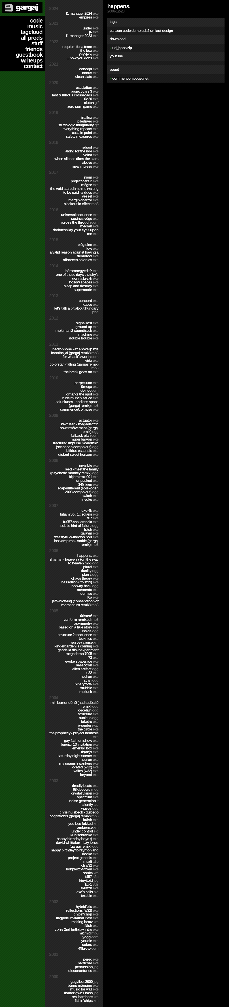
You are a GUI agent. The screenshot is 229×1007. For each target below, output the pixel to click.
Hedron (89, 676)
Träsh (91, 529)
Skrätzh (89, 888)
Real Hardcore (85, 997)
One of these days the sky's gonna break (77, 277)
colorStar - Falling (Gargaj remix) (74, 366)
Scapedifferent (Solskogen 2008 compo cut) (77, 490)
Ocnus (90, 73)
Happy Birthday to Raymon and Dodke (74, 852)
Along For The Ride (81, 151)
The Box (89, 50)
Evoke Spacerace (81, 661)
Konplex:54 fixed (82, 869)
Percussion (86, 967)
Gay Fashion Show (81, 741)
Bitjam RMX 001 (83, 477)
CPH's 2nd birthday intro (76, 929)
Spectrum (87, 797)
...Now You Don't (82, 58)
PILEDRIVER (87, 121)
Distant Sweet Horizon (78, 454)
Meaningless (85, 166)
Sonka (90, 873)
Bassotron (87, 665)
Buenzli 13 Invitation (79, 744)
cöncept (88, 69)
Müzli (90, 861)
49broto (88, 948)
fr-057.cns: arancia (80, 522)
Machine (88, 334)
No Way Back (84, 586)
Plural (90, 567)
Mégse (89, 185)
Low (92, 248)
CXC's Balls (87, 892)
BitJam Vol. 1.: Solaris (79, 514)
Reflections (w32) (82, 910)
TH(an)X (89, 752)
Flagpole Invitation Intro (77, 918)
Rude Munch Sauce (80, 398)
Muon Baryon (84, 439)
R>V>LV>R (88, 54)
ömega (89, 387)
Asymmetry (86, 623)
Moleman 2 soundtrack (76, 331)
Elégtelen (88, 245)
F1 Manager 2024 (82, 13)
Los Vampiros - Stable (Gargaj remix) (76, 543)
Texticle (89, 896)
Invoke (89, 499)
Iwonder (88, 725)
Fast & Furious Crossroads (75, 95)
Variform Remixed (81, 620)
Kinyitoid (88, 880)
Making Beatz (84, 922)
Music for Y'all (84, 989)
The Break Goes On (81, 372)
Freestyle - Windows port (76, 537)
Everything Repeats (80, 129)
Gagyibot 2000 (84, 982)
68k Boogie (85, 789)
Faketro (89, 722)
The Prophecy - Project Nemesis (73, 735)
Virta (91, 360)
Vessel (90, 196)
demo (135, 31)
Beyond (89, 775)
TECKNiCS (88, 639)
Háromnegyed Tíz (81, 271)
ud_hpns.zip (122, 48)
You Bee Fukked (83, 824)
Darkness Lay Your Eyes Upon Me (75, 232)
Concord (88, 301)
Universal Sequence (79, 215)
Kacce (90, 304)
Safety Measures (82, 136)
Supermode (86, 290)
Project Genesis (83, 858)
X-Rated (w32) (85, 767)
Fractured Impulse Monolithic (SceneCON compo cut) (75, 445)
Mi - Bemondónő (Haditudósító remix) (74, 705)
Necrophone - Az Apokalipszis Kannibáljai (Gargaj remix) (74, 351)
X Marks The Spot (82, 394)
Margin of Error (83, 200)
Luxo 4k (89, 510)
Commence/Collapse (79, 409)
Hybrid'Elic (87, 907)
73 (93, 657)
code (36, 20)
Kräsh (90, 820)
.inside (89, 631)
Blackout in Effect (81, 204)
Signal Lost (87, 323)
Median (89, 226)
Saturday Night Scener (77, 756)
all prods (31, 38)
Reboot (90, 147)
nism (91, 177)
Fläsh (91, 926)
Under (90, 28)
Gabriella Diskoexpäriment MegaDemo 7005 (77, 652)
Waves (89, 808)
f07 (92, 518)
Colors (90, 945)
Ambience (87, 827)
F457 (91, 877)
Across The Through (79, 222)
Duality (89, 571)
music (34, 26)
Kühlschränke (84, 835)
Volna (90, 155)
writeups (31, 60)
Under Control (84, 831)
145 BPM (88, 484)
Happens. (87, 555)
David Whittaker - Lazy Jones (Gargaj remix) (77, 845)
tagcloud (31, 32)
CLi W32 (89, 865)
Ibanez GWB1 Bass (81, 993)
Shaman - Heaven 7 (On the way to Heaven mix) (73, 561)
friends (33, 49)
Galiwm (89, 533)
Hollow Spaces (83, 282)
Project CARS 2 (84, 181)
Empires (88, 17)
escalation (87, 87)
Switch (90, 496)
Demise (89, 593)
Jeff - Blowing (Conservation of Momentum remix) (75, 603)
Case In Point (85, 133)
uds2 (145, 31)
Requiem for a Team (80, 47)
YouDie (89, 941)
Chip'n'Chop (86, 914)
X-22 (92, 673)
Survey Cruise (84, 642)
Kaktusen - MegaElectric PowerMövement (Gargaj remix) (78, 428)
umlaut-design (161, 31)
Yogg (90, 937)
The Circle (88, 729)
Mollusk (88, 692)
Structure (88, 714)
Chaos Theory (84, 578)
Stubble (89, 688)
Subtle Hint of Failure (79, 526)
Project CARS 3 (84, 91)
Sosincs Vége (84, 218)
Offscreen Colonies (80, 260)
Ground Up (86, 327)
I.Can (91, 680)
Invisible (88, 465)
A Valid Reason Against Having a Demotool (74, 254)
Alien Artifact (85, 669)
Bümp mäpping (83, 985)
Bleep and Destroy (81, 286)
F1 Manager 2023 (82, 36)
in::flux (89, 117)
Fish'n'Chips (86, 1001)
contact (33, 66)
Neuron (89, 759)
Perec (90, 959)
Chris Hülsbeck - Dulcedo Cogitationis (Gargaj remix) (73, 814)
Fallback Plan (84, 435)
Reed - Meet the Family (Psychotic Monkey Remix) (74, 471)
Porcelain (87, 710)
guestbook (29, 55)
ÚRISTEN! (89, 616)
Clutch (91, 103)
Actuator (88, 420)
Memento (87, 590)
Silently (90, 805)
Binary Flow (86, 684)
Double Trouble (83, 338)
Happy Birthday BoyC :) (77, 839)
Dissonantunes (83, 971)
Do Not (89, 390)
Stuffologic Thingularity (78, 125)
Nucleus (88, 718)
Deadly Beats (85, 786)
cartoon (116, 31)
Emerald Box (85, 748)
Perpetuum (86, 383)
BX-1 (91, 884)
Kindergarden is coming (76, 646)
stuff (36, 43)
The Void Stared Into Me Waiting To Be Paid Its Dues (74, 191)
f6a (92, 597)
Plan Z (90, 574)
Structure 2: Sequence (77, 635)
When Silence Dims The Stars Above (76, 161)
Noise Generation (83, 801)
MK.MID (88, 933)
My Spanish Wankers (78, 763)
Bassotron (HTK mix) (79, 582)
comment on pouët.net (130, 78)
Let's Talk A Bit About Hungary (76, 310)
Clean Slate (86, 77)
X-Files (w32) (85, 771)
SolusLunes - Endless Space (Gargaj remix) (76, 404)
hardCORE (88, 963)
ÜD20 (91, 99)
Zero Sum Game (82, 106)
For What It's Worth (80, 357)
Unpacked (87, 481)
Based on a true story (78, 627)
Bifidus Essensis (82, 451)
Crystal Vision (84, 793)
